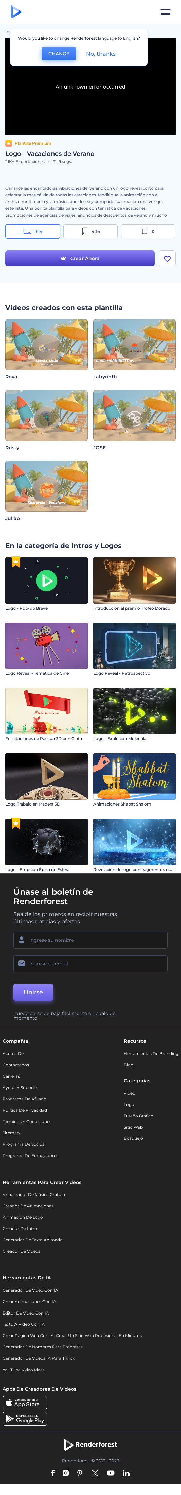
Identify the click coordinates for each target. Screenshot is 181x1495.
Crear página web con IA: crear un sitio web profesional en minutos (72, 1335)
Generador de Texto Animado (33, 1239)
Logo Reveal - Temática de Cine (37, 673)
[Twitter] (95, 1473)
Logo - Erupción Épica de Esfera (37, 869)
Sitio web (133, 1127)
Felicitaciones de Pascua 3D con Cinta (43, 738)
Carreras (11, 1076)
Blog (128, 1064)
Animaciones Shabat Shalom (122, 804)
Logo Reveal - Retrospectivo (121, 673)
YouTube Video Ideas (24, 1369)
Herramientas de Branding (151, 1053)
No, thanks (101, 54)
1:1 (148, 231)
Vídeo (129, 1093)
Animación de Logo (23, 1217)
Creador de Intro (20, 1228)
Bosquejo (133, 1138)
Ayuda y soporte (20, 1087)
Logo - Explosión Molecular (120, 738)
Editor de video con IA (26, 1313)
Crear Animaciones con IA (29, 1301)
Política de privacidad (25, 1110)
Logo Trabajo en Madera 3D (32, 804)
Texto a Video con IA (24, 1324)
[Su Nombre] (90, 940)
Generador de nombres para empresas (43, 1346)
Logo (129, 1104)
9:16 (90, 231)
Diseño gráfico (138, 1115)
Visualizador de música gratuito (35, 1194)
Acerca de (13, 1053)
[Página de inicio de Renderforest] (16, 12)
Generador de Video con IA (30, 1290)
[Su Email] (90, 963)
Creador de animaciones (28, 1205)
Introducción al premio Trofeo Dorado (131, 608)
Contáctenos (16, 1064)
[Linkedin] (126, 1473)
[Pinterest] (80, 1473)
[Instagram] (66, 1473)
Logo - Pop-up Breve (26, 608)
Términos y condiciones (27, 1121)
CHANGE (58, 54)
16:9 (33, 231)
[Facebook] (53, 1473)
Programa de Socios (23, 1144)
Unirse (33, 992)
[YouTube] (111, 1473)
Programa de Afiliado (24, 1098)
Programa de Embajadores (30, 1155)
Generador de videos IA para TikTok (39, 1358)
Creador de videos (21, 1251)
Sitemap (11, 1132)
